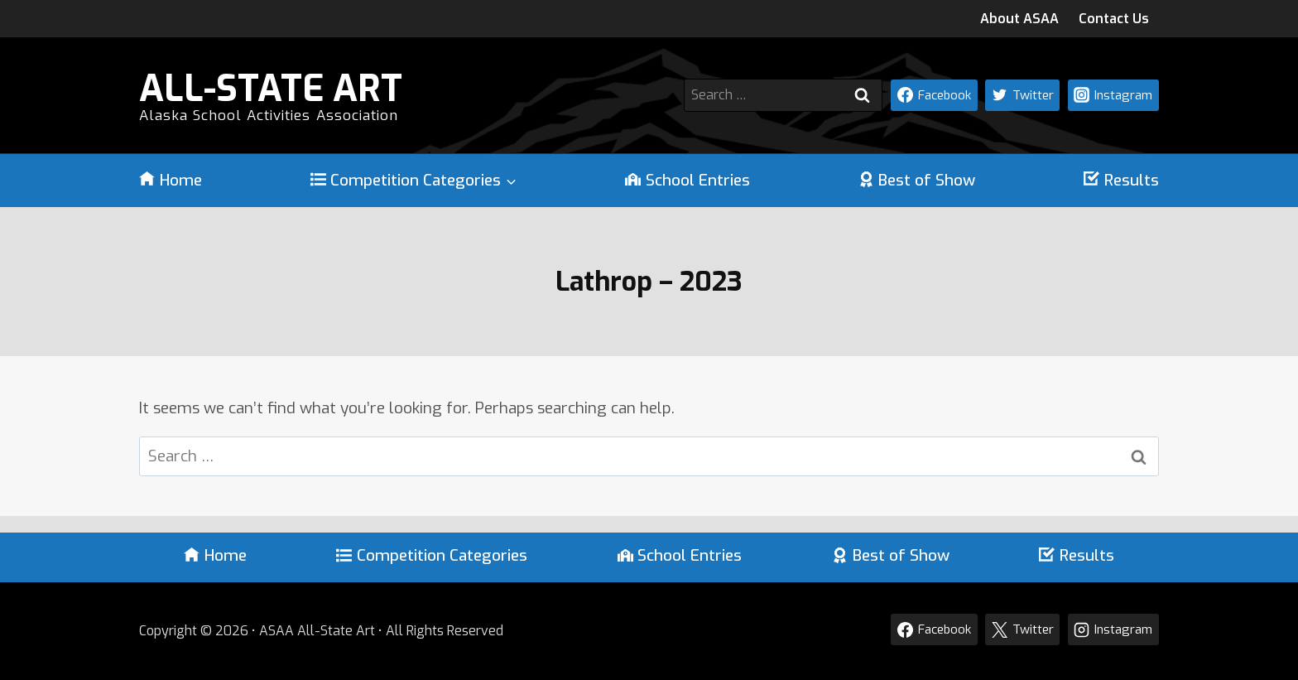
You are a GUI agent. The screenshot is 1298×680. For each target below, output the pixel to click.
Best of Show (917, 180)
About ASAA (1019, 18)
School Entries (687, 180)
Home (170, 180)
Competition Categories (431, 555)
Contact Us (1114, 18)
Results (1121, 180)
